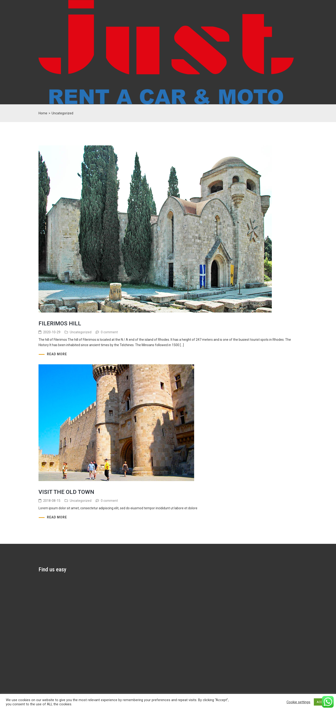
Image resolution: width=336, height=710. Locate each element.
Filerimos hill (59, 323)
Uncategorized (80, 332)
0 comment (109, 332)
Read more (57, 354)
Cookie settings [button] (298, 702)
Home (42, 113)
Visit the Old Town (66, 492)
